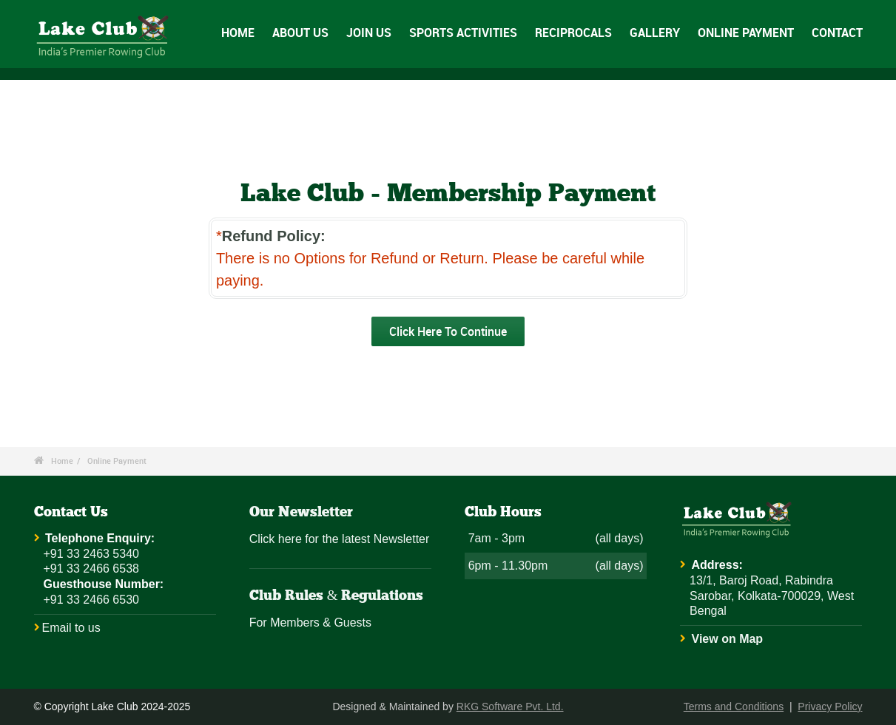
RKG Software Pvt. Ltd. (510, 706)
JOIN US (368, 32)
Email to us (71, 627)
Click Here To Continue (448, 331)
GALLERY (655, 32)
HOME (238, 32)
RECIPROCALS (573, 32)
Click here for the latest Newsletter (339, 539)
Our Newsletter (301, 512)
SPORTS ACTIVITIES (463, 32)
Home (62, 460)
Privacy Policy (830, 706)
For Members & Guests (310, 622)
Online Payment (116, 460)
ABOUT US (300, 32)
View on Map (728, 639)
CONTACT (837, 32)
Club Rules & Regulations (336, 596)
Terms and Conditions (734, 706)
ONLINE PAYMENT (746, 32)
